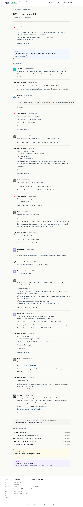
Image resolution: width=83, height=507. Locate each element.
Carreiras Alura (18, 482)
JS (68, 3)
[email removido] (30, 365)
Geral (48, 3)
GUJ (14, 9)
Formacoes (17, 484)
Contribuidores (47, 504)
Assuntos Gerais (22, 9)
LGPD (54, 504)
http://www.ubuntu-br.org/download (29, 409)
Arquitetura (8, 500)
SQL (64, 3)
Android (76, 3)
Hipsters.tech (34, 489)
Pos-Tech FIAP (18, 491)
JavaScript (7, 493)
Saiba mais (40, 504)
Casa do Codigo (35, 486)
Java (43, 3)
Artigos (16, 486)
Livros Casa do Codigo (20, 493)
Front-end (7, 486)
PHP (71, 3)
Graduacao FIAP (18, 489)
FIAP (32, 484)
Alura (32, 482)
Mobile (60, 3)
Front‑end (54, 3)
